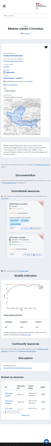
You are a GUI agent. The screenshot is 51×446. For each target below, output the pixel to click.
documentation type (9, 183)
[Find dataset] (25, 16)
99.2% (14, 244)
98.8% (14, 208)
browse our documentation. (28, 351)
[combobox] (25, 16)
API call (30, 81)
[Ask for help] (46, 441)
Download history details (12, 412)
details (25, 228)
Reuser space (26, 33)
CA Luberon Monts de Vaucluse (13, 55)
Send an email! (23, 271)
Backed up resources (43, 165)
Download (36, 255)
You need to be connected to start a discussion (17, 368)
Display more (25, 415)
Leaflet (28, 134)
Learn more (4, 198)
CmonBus (6, 67)
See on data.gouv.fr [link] (11, 85)
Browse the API (35, 228)
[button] (6, 100)
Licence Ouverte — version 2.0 (12, 78)
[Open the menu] (18, 6)
